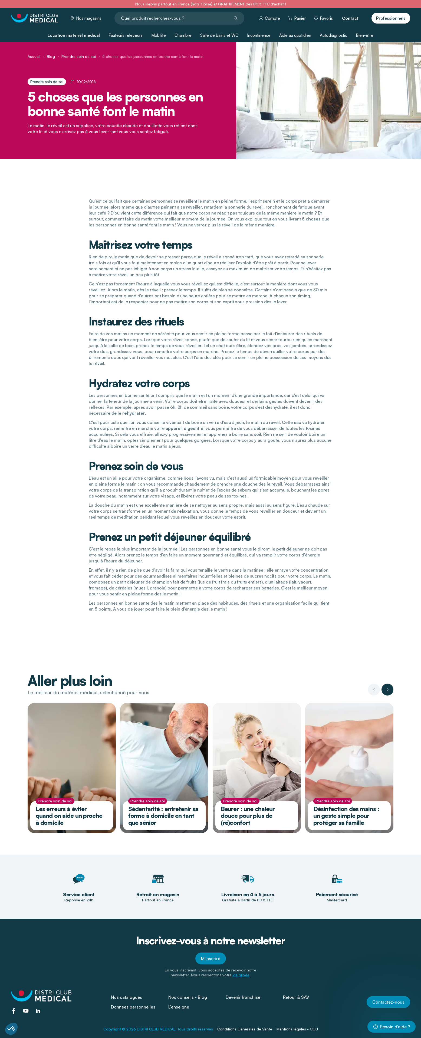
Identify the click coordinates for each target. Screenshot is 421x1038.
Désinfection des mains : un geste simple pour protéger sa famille (346, 815)
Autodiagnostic (333, 35)
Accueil (34, 56)
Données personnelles (133, 1007)
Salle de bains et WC (219, 35)
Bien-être (364, 35)
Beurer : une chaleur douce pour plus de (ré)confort (248, 815)
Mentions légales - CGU (297, 1029)
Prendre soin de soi (78, 56)
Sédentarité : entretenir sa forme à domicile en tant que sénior (163, 815)
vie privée (241, 975)
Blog (51, 56)
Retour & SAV (296, 997)
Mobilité (158, 35)
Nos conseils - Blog (187, 997)
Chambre (183, 35)
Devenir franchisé (243, 997)
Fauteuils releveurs (125, 35)
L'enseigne (178, 1007)
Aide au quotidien (295, 35)
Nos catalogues (126, 997)
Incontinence (259, 35)
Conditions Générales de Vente (244, 1029)
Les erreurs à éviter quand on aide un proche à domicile (69, 815)
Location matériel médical (74, 35)
